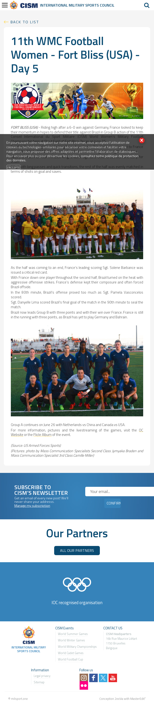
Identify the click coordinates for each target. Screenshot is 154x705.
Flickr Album (42, 434)
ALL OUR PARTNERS (77, 550)
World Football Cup (70, 659)
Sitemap (39, 682)
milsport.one (19, 698)
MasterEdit (137, 698)
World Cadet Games (70, 653)
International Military (62, 5)
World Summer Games (73, 633)
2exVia (119, 698)
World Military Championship (76, 646)
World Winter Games (71, 640)
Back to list (24, 22)
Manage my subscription (32, 505)
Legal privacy (42, 675)
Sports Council (99, 5)
